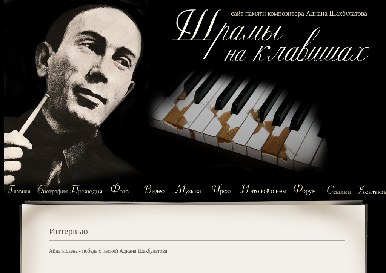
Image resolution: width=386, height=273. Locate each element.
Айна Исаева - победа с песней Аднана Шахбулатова (108, 251)
